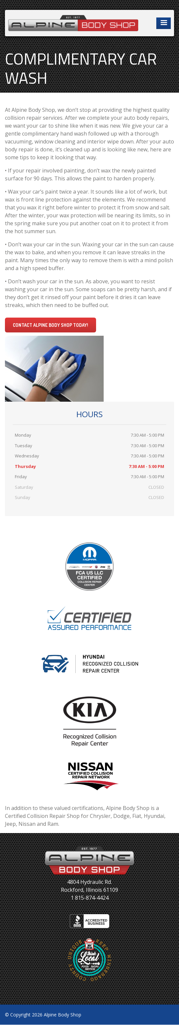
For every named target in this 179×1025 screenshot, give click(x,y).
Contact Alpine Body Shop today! (50, 325)
